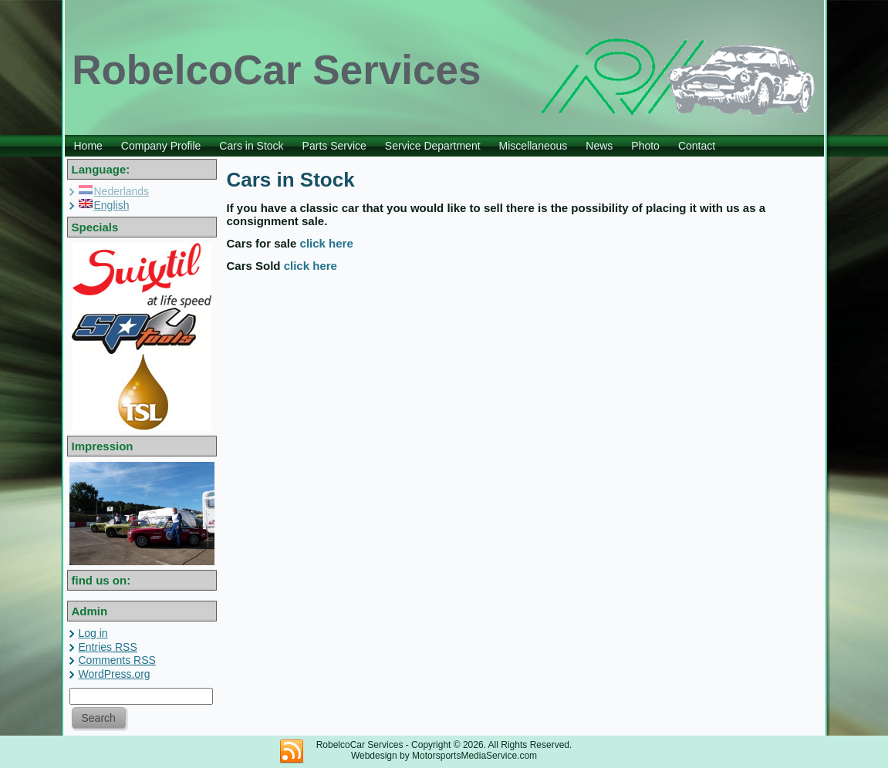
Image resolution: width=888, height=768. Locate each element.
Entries (108, 647)
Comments (117, 660)
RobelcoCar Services (276, 70)
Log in (93, 633)
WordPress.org (114, 674)
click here (326, 243)
